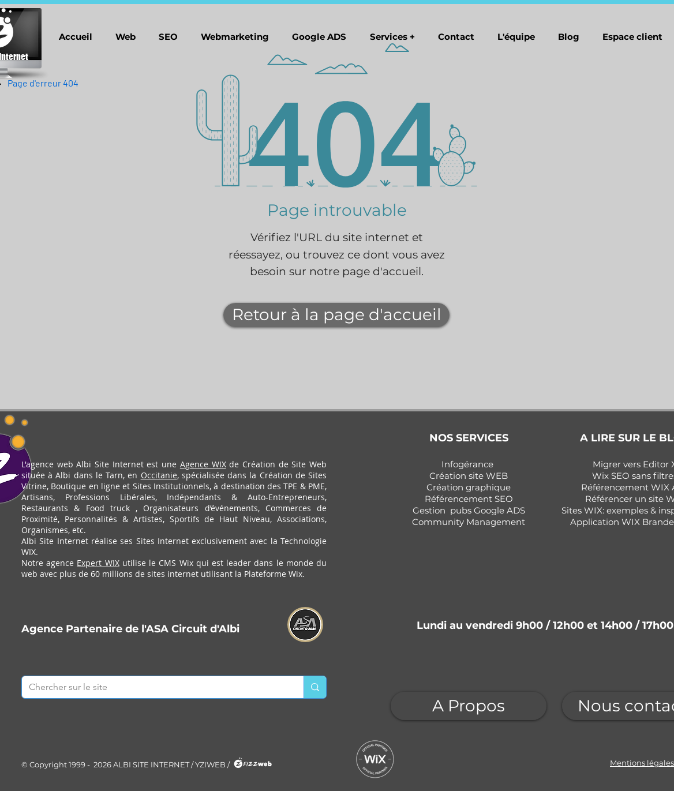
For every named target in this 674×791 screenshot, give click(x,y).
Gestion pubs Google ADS (469, 510)
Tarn (114, 475)
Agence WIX (203, 464)
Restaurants (44, 508)
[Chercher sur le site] (154, 687)
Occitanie (159, 475)
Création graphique (468, 487)
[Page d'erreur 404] (43, 82)
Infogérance (467, 464)
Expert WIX (98, 562)
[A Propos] (468, 706)
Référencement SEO (469, 498)
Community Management (468, 521)
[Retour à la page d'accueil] (336, 315)
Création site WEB (468, 475)
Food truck (108, 508)
